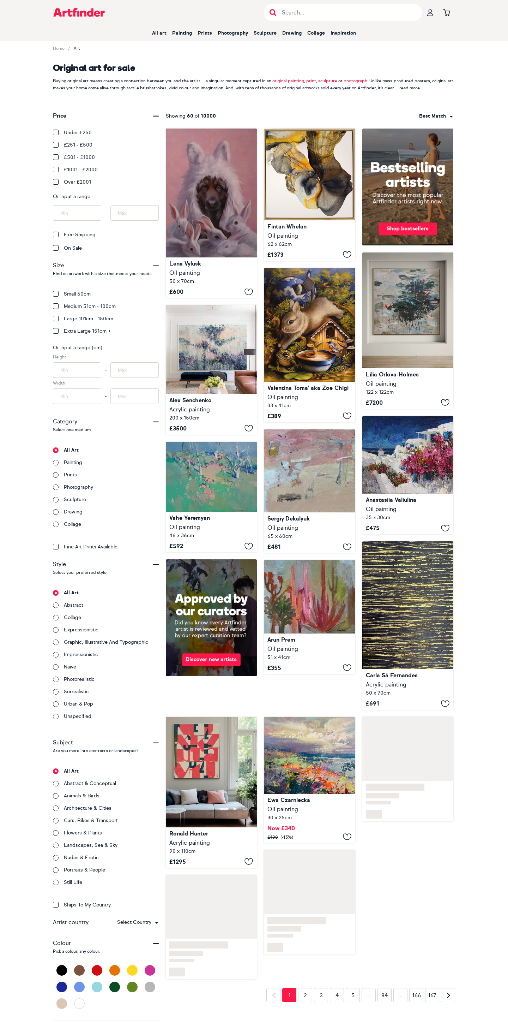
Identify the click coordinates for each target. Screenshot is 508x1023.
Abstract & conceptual (84, 783)
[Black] (62, 970)
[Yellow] (132, 970)
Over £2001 (72, 182)
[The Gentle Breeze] (309, 780)
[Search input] (346, 12)
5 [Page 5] (353, 995)
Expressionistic (75, 630)
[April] (309, 491)
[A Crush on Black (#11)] (407, 625)
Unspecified (72, 716)
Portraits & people (79, 870)
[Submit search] (273, 12)
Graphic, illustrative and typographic (100, 642)
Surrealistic (71, 692)
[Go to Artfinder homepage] (79, 12)
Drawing (292, 33)
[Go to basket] (447, 12)
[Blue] (79, 987)
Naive (64, 667)
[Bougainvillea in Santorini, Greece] (407, 475)
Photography (233, 33)
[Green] (132, 987)
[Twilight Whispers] (211, 370)
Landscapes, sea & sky (85, 845)
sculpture (327, 80)
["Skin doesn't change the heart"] (211, 213)
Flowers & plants (77, 833)
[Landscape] (211, 497)
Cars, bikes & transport (85, 820)
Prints (205, 33)
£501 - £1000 (74, 157)
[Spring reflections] (407, 330)
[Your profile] (430, 12)
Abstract (68, 605)
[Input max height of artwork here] (134, 370)
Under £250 (72, 133)
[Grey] (150, 987)
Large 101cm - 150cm (83, 319)
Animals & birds (76, 796)
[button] (138, 922)
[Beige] (62, 1004)
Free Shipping (74, 235)
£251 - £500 (72, 145)
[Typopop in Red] (211, 792)
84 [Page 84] (384, 995)
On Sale (67, 248)
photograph (355, 80)
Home (59, 48)
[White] (79, 1004)
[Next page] (448, 995)
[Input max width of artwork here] (134, 396)
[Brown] (79, 970)
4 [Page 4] (337, 995)
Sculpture (265, 33)
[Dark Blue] (62, 987)
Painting (182, 33)
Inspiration (343, 33)
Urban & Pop (73, 704)
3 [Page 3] (321, 995)
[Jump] (309, 345)
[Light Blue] (97, 987)
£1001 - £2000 (75, 170)
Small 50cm (72, 294)
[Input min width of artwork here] (77, 396)
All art (159, 33)
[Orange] (115, 970)
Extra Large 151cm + (82, 331)
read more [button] (409, 87)
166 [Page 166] (416, 995)
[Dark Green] (115, 987)
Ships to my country (82, 905)
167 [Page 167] (432, 995)
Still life (67, 882)
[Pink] (150, 970)
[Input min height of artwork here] (77, 370)
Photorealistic (74, 679)
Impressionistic (75, 655)
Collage (316, 33)
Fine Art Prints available (85, 547)
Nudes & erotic (76, 858)
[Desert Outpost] (309, 617)
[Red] (97, 970)
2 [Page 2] (305, 995)
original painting (288, 80)
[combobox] (138, 922)
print (311, 80)
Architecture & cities (82, 808)
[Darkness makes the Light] (309, 195)
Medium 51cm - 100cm (84, 306)
